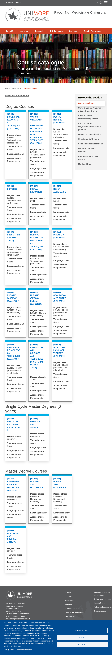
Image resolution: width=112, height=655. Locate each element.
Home (7, 88)
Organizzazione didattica (89, 134)
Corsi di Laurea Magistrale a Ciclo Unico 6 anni (90, 109)
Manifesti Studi (85, 164)
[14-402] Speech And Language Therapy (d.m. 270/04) (59, 350)
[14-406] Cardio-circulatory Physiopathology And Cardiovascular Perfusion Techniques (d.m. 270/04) (36, 128)
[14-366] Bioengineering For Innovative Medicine (13, 484)
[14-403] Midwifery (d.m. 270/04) (59, 235)
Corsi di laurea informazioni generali (88, 117)
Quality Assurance (92, 31)
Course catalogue (86, 103)
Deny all (82, 637)
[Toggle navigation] (106, 3)
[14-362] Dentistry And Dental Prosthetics (13, 424)
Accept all (82, 644)
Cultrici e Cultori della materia (88, 157)
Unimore (68, 592)
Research (38, 31)
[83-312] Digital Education (36, 189)
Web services (70, 616)
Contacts (9, 3)
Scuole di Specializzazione (90, 144)
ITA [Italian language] (96, 3)
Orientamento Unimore (88, 139)
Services (73, 31)
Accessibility (69, 600)
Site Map (68, 604)
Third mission (56, 31)
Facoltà (9, 31)
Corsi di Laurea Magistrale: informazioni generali (89, 126)
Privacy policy (9, 649)
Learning (24, 31)
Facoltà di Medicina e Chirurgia (80, 12)
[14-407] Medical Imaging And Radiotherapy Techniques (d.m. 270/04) (36, 240)
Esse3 (18, 3)
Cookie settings (82, 630)
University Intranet (72, 608)
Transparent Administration (75, 612)
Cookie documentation (24, 649)
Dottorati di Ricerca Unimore (87, 150)
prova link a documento (17, 95)
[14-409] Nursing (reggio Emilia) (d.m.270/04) (36, 298)
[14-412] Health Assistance (59, 189)
